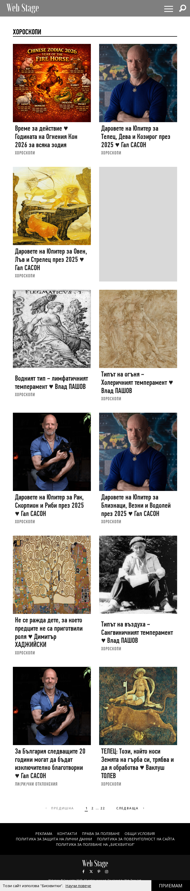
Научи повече (78, 885)
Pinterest (99, 872)
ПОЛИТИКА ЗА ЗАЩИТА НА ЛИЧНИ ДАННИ (54, 839)
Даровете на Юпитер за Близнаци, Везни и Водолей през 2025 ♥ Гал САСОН (136, 505)
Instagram (106, 872)
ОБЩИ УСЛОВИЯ (140, 833)
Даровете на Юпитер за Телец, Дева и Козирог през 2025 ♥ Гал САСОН (135, 136)
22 (102, 808)
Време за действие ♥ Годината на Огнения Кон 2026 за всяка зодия (46, 136)
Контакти (67, 833)
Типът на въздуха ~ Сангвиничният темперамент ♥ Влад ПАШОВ (137, 632)
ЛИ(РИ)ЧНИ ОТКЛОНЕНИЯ (36, 784)
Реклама (43, 833)
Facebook (83, 872)
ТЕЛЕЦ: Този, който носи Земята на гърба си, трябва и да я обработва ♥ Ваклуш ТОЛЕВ (137, 763)
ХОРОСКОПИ (25, 152)
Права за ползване (101, 833)
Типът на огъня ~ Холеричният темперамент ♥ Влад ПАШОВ (137, 382)
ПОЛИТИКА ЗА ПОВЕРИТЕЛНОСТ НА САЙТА (136, 839)
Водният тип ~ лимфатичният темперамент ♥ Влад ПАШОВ (51, 382)
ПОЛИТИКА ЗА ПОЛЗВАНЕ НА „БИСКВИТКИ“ (95, 844)
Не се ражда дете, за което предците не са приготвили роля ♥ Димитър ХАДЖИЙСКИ (49, 632)
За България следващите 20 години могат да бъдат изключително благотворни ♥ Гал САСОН (50, 763)
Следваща (130, 808)
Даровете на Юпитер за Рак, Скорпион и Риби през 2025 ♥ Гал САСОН (49, 505)
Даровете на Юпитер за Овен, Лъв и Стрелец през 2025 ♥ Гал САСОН (51, 259)
